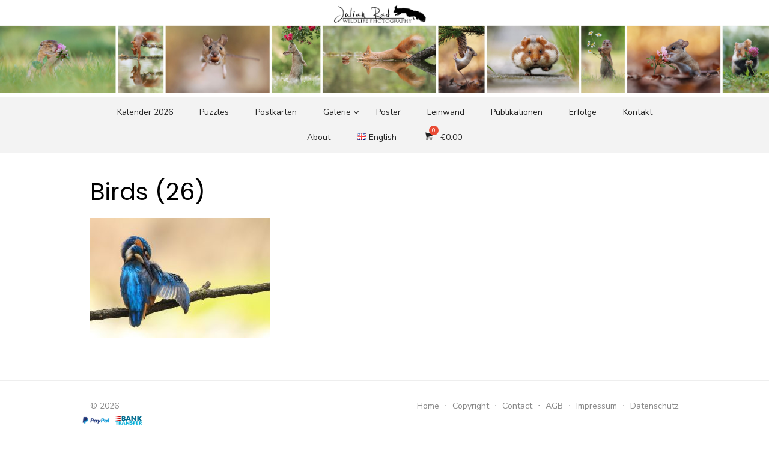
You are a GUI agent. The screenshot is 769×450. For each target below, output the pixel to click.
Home (428, 406)
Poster (388, 112)
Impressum (596, 406)
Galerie (337, 112)
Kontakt (637, 112)
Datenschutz (654, 406)
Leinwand (445, 112)
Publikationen (517, 112)
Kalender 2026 (145, 112)
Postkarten (276, 112)
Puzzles (214, 112)
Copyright (470, 406)
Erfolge (583, 112)
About (318, 137)
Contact (517, 406)
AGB (554, 406)
